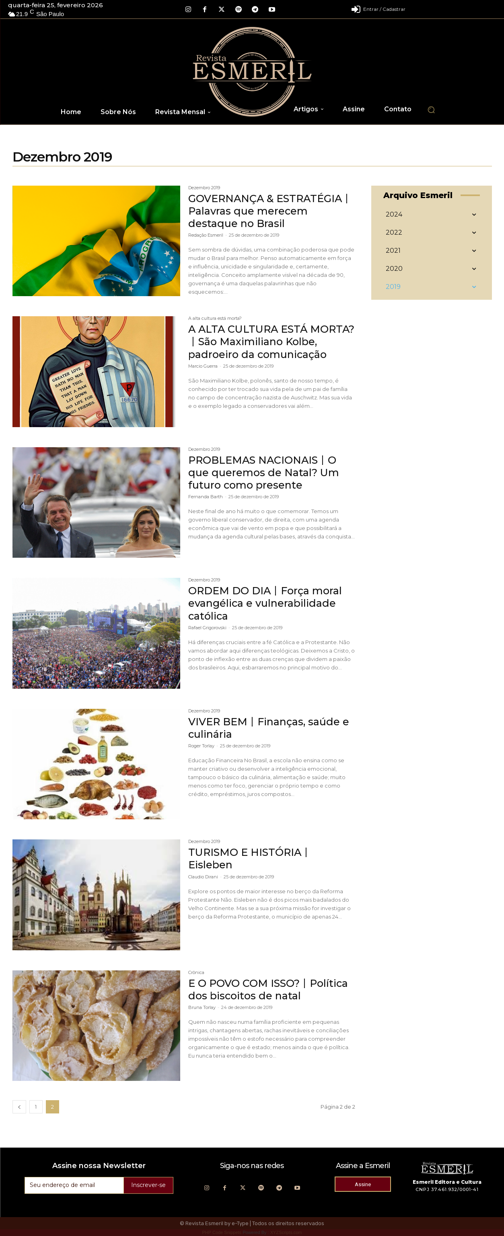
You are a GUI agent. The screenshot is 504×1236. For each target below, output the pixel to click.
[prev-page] (19, 1106)
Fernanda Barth (205, 496)
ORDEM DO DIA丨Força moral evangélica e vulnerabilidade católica (267, 603)
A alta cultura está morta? (215, 318)
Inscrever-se (148, 1185)
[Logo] (252, 72)
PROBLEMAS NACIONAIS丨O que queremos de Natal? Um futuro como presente (265, 472)
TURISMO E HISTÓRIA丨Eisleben (252, 858)
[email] (74, 1185)
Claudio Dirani (203, 877)
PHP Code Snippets (221, 1232)
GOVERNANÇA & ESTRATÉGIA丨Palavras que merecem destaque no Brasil (267, 211)
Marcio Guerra (203, 378)
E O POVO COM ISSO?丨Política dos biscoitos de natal (271, 989)
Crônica (196, 972)
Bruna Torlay (202, 1007)
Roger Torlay (201, 746)
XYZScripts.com (286, 1232)
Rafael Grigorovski (207, 627)
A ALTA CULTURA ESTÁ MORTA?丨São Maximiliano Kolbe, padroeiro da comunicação (259, 348)
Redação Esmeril (205, 235)
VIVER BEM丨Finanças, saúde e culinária (270, 728)
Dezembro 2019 (204, 188)
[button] (431, 110)
